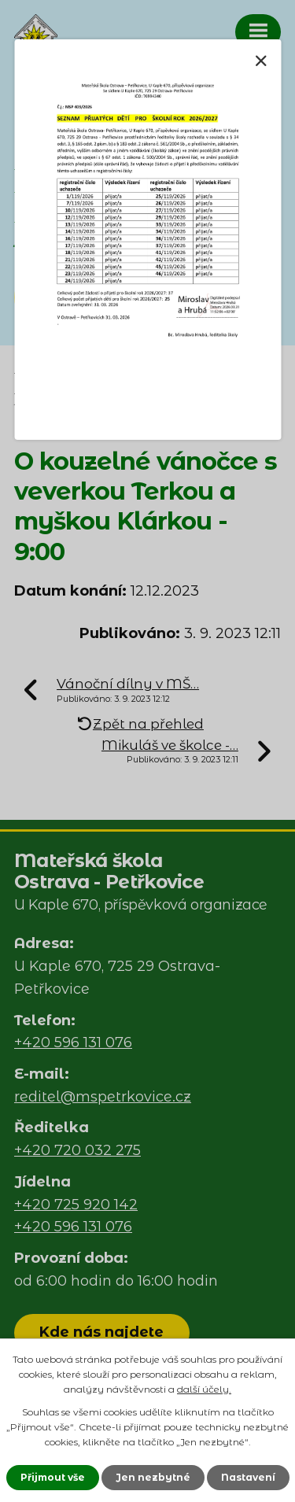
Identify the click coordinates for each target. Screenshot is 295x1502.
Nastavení (248, 1477)
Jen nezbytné (153, 1477)
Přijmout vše (52, 1477)
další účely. (204, 1389)
